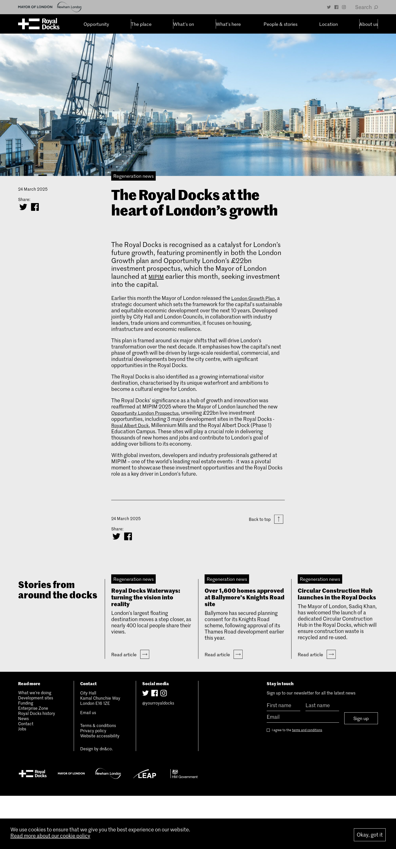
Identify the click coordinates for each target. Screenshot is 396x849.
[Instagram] (344, 7)
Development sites (35, 751)
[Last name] (322, 759)
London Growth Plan (255, 298)
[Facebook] (336, 7)
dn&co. (106, 802)
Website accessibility (99, 789)
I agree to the (294, 782)
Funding (25, 756)
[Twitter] (329, 7)
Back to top (266, 520)
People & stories (269, 24)
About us (358, 24)
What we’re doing (34, 746)
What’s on (173, 24)
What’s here (218, 24)
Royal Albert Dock (132, 425)
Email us (88, 766)
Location (318, 24)
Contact (25, 777)
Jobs (22, 782)
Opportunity (86, 24)
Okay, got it (370, 834)
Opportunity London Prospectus (148, 412)
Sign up (361, 770)
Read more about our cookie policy (50, 838)
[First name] (283, 759)
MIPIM (158, 276)
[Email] (303, 770)
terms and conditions (307, 782)
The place (130, 24)
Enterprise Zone (33, 761)
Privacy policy (93, 784)
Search (366, 7)
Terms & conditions (98, 779)
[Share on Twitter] (23, 207)
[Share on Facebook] (35, 207)
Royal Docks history (36, 766)
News (23, 772)
